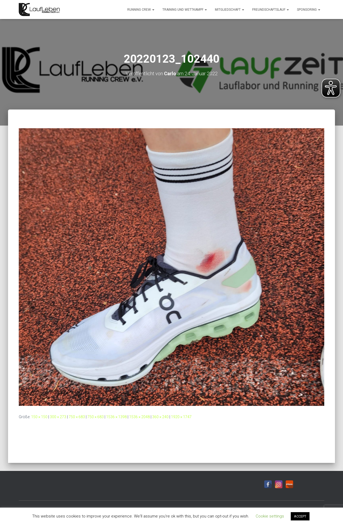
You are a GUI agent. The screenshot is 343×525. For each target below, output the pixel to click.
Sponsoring (308, 10)
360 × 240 (160, 417)
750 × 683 (77, 417)
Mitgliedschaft (229, 10)
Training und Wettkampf (184, 10)
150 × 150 (39, 417)
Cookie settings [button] (270, 516)
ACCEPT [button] (300, 516)
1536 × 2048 (139, 417)
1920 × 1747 (181, 417)
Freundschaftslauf (270, 10)
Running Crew (140, 10)
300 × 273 (58, 417)
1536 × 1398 (116, 417)
